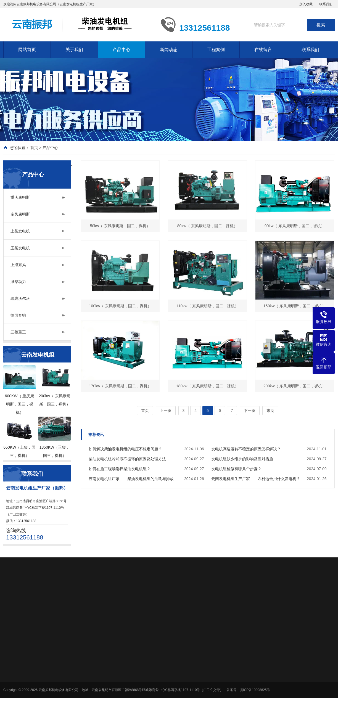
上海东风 (18, 265)
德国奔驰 (18, 315)
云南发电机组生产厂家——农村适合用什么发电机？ (255, 479)
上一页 (165, 410)
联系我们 (325, 4)
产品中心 (121, 49)
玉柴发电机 (20, 248)
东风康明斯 (20, 214)
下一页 (249, 410)
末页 (270, 410)
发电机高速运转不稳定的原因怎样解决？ (246, 449)
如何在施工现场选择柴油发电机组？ (119, 469)
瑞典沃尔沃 (20, 298)
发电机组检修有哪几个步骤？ (236, 469)
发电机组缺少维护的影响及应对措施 (242, 459)
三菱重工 (18, 332)
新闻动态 (169, 49)
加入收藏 (306, 4)
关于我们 (74, 49)
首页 (34, 147)
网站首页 (27, 49)
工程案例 (216, 49)
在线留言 (263, 49)
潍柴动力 (18, 281)
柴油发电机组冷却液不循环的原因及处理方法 (127, 459)
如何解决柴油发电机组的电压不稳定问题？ (125, 449)
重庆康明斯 (20, 197)
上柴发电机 (20, 231)
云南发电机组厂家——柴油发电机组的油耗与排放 (131, 479)
